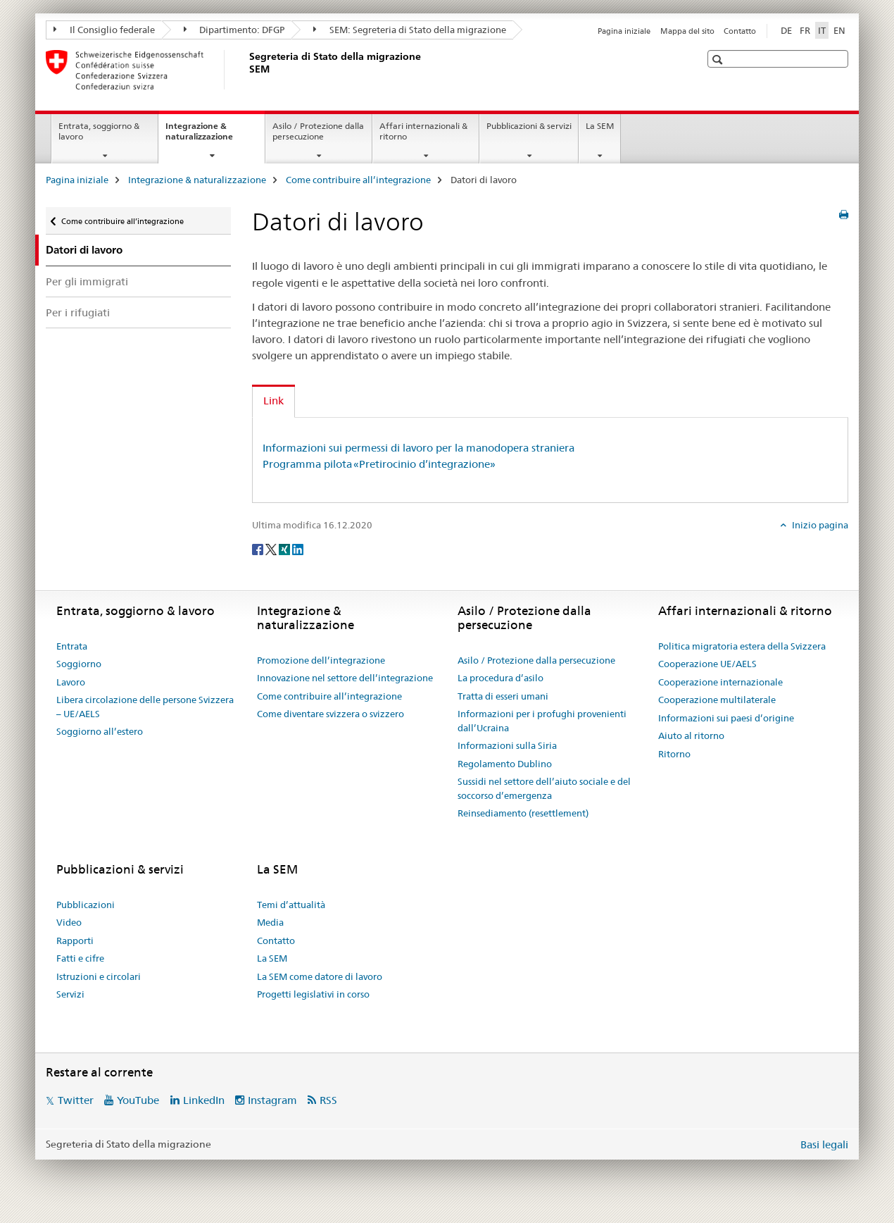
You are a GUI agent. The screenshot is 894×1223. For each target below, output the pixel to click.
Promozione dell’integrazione (321, 660)
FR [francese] (805, 30)
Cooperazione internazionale (720, 682)
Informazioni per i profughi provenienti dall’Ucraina (542, 720)
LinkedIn (204, 1100)
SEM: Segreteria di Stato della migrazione (409, 29)
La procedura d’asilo (500, 677)
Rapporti (75, 940)
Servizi (70, 994)
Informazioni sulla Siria (507, 745)
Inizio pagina (819, 524)
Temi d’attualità (291, 904)
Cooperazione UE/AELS (707, 663)
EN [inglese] (839, 30)
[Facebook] (258, 548)
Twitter (76, 1100)
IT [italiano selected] (822, 30)
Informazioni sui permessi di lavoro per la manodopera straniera (418, 447)
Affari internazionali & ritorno (423, 131)
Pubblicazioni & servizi (529, 125)
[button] (719, 59)
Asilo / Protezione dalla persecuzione (318, 131)
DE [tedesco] (786, 30)
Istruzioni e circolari (98, 976)
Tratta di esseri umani (503, 696)
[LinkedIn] (297, 548)
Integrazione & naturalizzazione (214, 135)
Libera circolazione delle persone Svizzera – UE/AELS (145, 706)
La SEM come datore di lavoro (319, 976)
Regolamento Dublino (505, 763)
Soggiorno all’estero (99, 731)
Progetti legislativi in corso (313, 994)
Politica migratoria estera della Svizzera (742, 646)
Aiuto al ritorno (691, 735)
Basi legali (824, 1144)
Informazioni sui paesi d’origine (726, 718)
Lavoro (70, 682)
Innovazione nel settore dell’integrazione (345, 677)
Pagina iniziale (624, 31)
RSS (328, 1100)
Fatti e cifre (80, 958)
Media (270, 922)
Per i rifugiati (78, 312)
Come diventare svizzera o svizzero (330, 713)
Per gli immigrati (87, 281)
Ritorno (674, 753)
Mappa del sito (687, 31)
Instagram (272, 1100)
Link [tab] (273, 400)
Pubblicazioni (85, 904)
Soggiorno (78, 663)
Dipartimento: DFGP (234, 29)
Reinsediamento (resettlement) (523, 813)
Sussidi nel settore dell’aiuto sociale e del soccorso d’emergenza (544, 788)
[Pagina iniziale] (246, 69)
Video (69, 922)
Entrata (71, 646)
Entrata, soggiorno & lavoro (98, 131)
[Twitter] (272, 548)
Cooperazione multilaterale (717, 699)
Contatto (740, 31)
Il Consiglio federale (104, 29)
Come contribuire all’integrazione (358, 179)
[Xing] (285, 548)
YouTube (138, 1100)
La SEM (600, 125)
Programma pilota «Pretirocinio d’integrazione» (379, 464)
